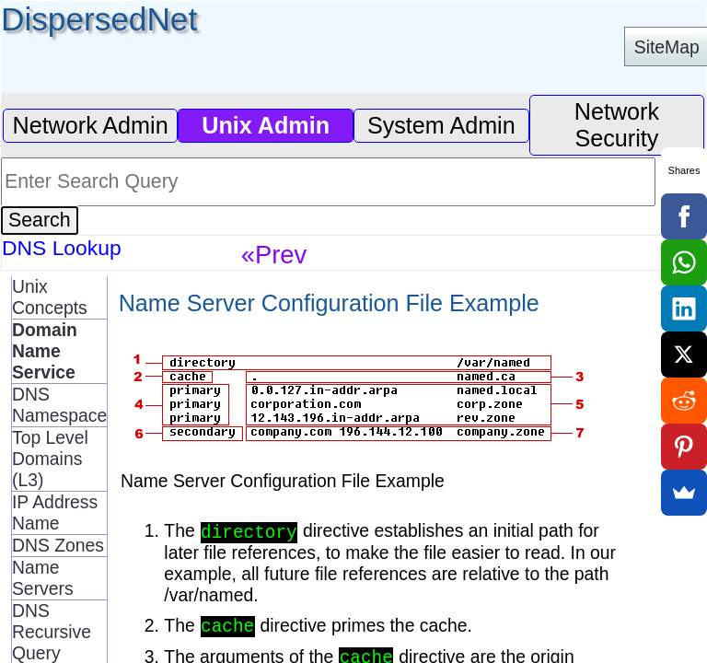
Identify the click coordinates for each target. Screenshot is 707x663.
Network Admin (90, 125)
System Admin (441, 125)
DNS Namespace (59, 404)
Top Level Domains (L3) (50, 458)
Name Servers (43, 578)
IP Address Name (55, 512)
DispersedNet (99, 19)
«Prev (274, 254)
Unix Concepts (49, 297)
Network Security (616, 125)
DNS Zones (58, 545)
